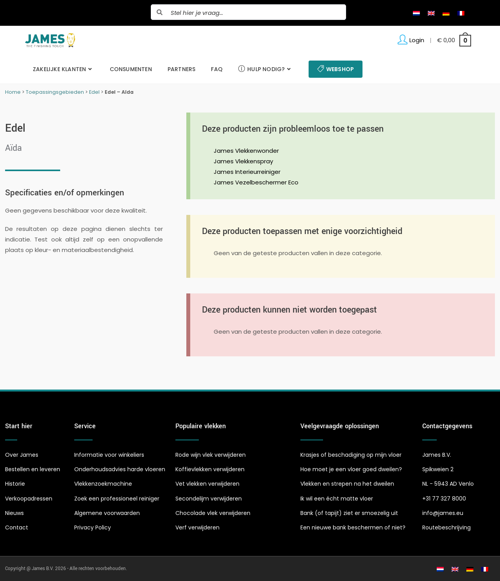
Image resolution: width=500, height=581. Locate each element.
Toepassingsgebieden (55, 92)
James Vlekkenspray (243, 161)
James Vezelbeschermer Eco (256, 182)
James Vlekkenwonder (246, 151)
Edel (94, 92)
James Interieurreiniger (247, 172)
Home (13, 92)
